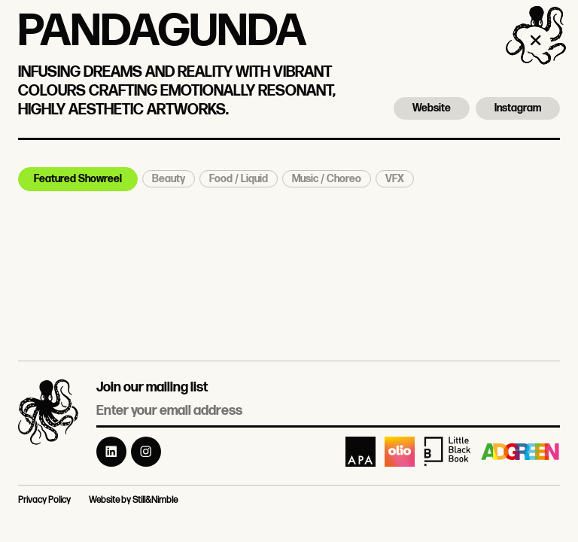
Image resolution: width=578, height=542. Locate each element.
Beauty (168, 178)
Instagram (517, 108)
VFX (394, 178)
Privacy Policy (44, 500)
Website (431, 108)
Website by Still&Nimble (133, 500)
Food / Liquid (238, 178)
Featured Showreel (78, 178)
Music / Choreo (326, 178)
